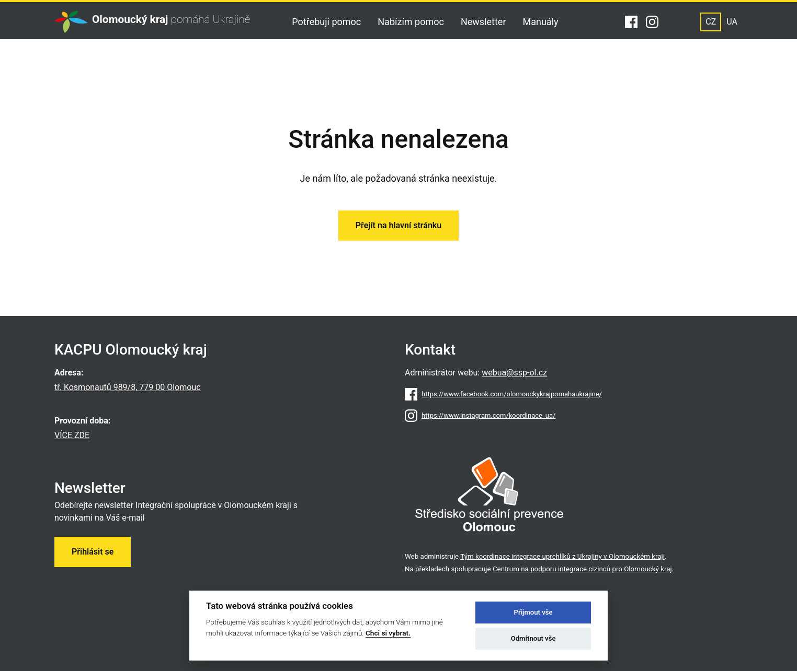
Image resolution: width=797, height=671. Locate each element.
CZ (710, 22)
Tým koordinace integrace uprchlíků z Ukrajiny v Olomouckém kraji (562, 556)
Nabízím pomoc (411, 21)
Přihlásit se (92, 552)
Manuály (541, 21)
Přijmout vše (533, 612)
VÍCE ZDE (71, 435)
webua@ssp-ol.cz (514, 373)
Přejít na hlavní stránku (398, 225)
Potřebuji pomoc (326, 21)
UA (731, 22)
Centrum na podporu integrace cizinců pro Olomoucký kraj (582, 569)
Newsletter (483, 21)
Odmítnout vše (533, 638)
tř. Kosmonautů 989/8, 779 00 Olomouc (127, 387)
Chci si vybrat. (388, 633)
